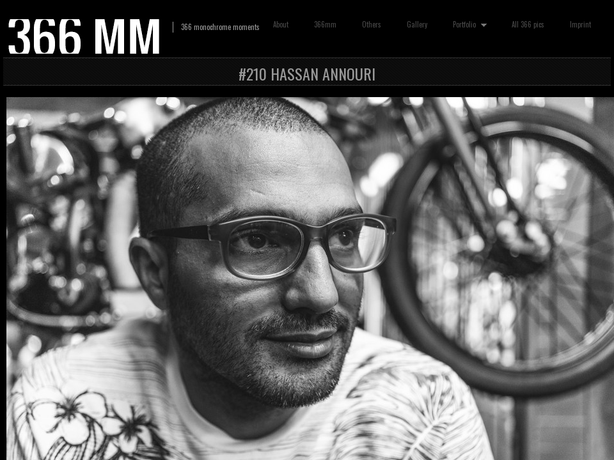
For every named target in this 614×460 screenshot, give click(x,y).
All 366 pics (528, 24)
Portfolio (467, 24)
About (280, 24)
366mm (325, 24)
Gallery (417, 24)
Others (371, 24)
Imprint (580, 24)
